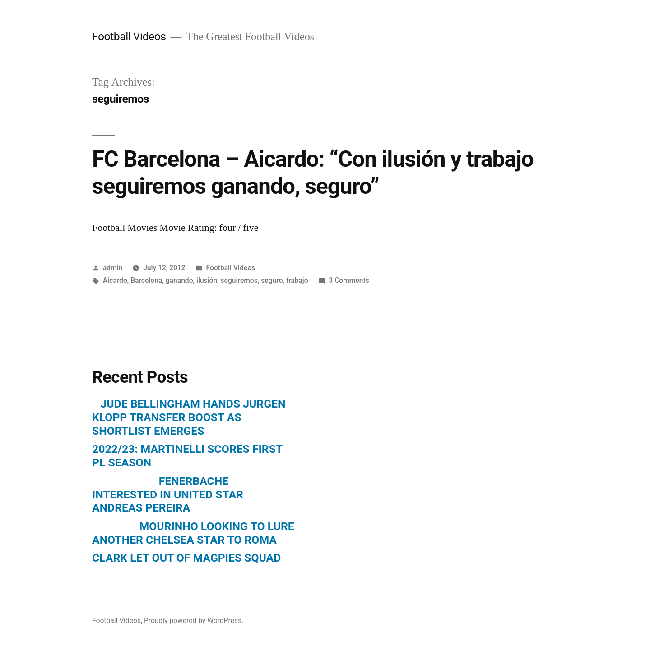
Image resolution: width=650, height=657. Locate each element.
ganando (179, 280)
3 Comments (349, 280)
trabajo (297, 280)
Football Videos (129, 36)
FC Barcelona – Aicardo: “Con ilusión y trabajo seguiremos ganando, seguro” (313, 172)
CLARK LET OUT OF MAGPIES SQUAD (186, 557)
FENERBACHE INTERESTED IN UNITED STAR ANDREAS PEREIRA (167, 494)
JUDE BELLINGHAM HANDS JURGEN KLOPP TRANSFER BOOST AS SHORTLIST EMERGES (188, 417)
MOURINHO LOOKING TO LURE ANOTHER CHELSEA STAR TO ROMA (193, 533)
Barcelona (146, 280)
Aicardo (115, 280)
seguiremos (239, 280)
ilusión (206, 280)
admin (113, 267)
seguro (272, 280)
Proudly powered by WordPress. (193, 620)
